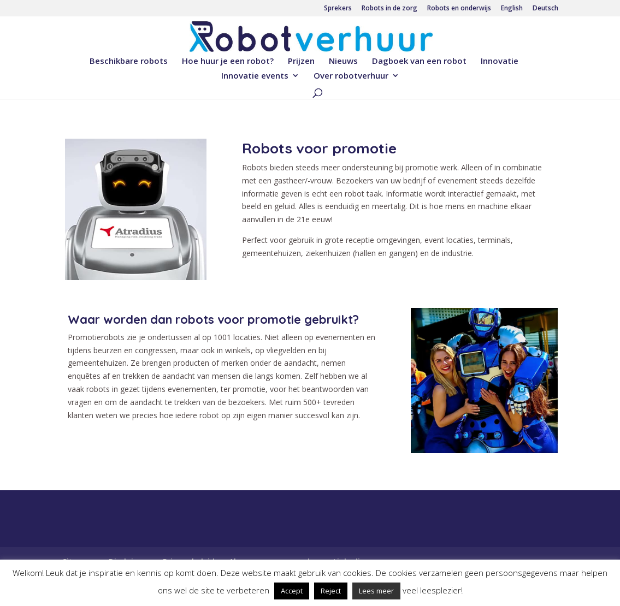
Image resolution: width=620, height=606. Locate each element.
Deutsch (545, 9)
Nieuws (343, 61)
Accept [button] (292, 591)
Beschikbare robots (129, 61)
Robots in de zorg (389, 9)
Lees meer (376, 591)
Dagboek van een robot (419, 61)
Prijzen (301, 61)
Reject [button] (331, 591)
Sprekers (338, 9)
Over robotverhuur (351, 76)
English (512, 9)
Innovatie (499, 61)
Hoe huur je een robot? (228, 61)
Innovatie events (254, 76)
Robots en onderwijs (459, 9)
